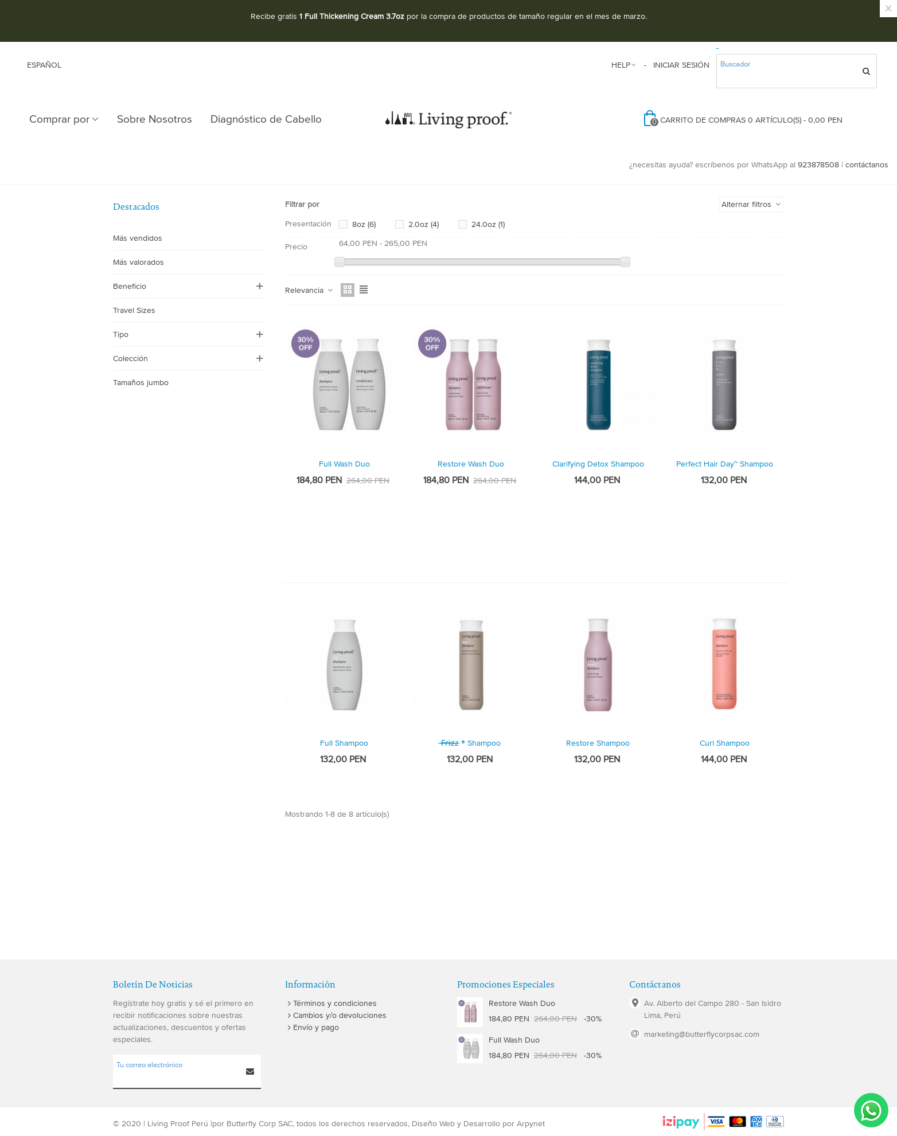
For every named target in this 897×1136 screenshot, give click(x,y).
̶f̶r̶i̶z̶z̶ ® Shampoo (471, 743)
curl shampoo (725, 743)
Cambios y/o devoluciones (336, 1015)
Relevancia (309, 290)
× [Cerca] (888, 8)
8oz (364, 224)
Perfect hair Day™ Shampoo (724, 464)
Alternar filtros (752, 204)
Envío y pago (312, 1027)
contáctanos (866, 165)
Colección (130, 358)
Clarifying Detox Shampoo (598, 464)
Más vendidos (137, 238)
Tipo (120, 334)
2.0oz (423, 224)
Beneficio (129, 286)
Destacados (136, 206)
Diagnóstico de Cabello (266, 119)
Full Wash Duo (344, 464)
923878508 (818, 165)
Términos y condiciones (331, 1003)
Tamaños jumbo (141, 382)
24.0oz (488, 224)
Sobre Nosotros (154, 119)
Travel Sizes (134, 310)
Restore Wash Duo (471, 464)
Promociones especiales (506, 984)
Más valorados (138, 262)
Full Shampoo (344, 743)
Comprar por (59, 119)
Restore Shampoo (598, 743)
